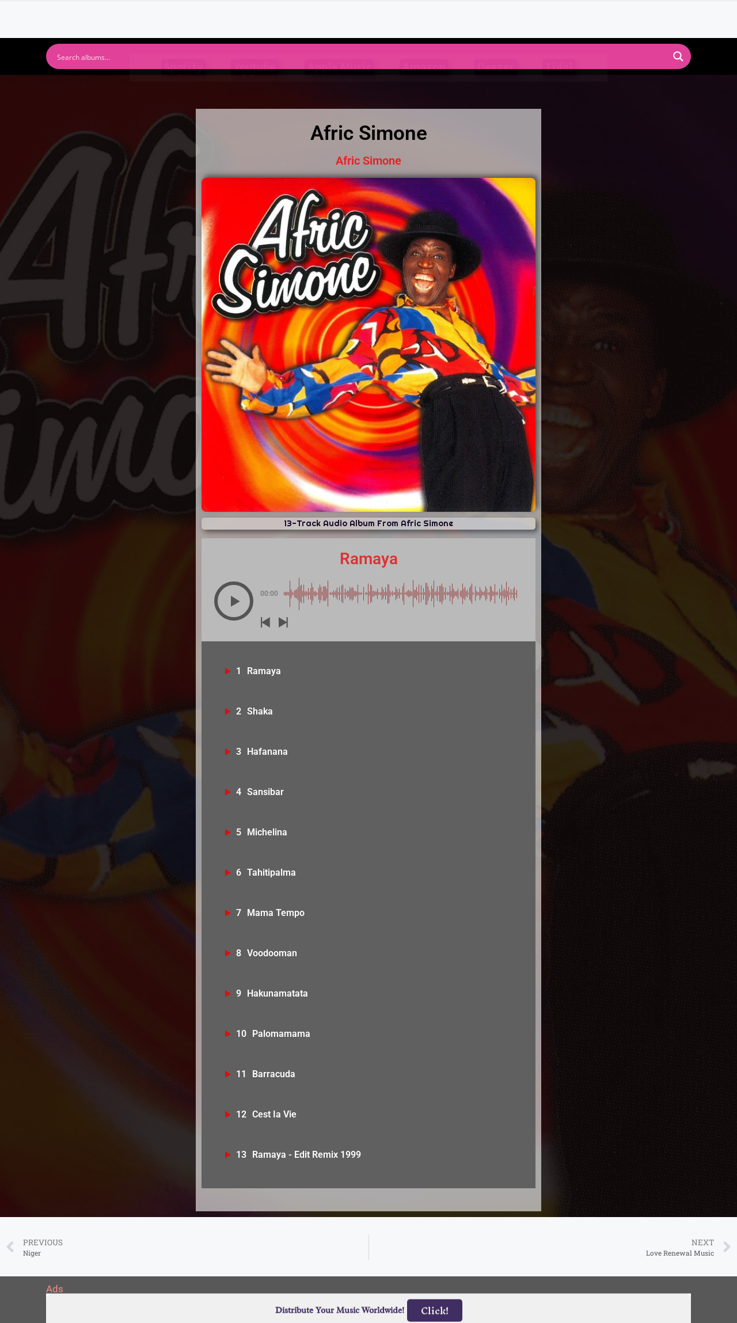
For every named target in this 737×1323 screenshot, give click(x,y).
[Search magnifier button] (678, 56)
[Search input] (361, 56)
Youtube (255, 88)
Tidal (559, 88)
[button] (233, 601)
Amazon (424, 88)
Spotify (183, 88)
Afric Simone (368, 161)
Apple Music (339, 88)
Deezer (495, 88)
